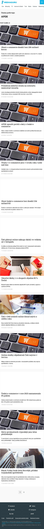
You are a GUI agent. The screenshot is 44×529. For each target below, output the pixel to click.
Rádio (29, 6)
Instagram (32, 509)
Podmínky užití (9, 518)
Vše (3, 6)
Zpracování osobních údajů (21, 518)
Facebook (11, 506)
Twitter (32, 506)
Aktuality (7, 6)
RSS (11, 514)
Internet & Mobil (18, 6)
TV (12, 6)
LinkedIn (11, 509)
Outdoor (35, 6)
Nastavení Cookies (34, 518)
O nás (3, 518)
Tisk (25, 6)
